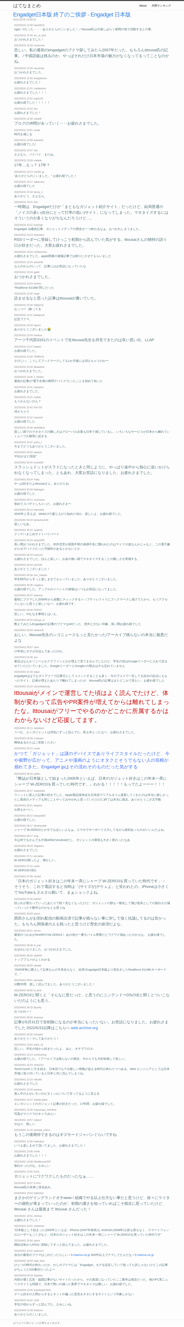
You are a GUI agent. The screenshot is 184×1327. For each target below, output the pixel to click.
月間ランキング (161, 5)
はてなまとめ (27, 5)
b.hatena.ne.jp (80, 1254)
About (143, 5)
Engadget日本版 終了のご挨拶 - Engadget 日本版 (72, 14)
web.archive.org (84, 1028)
